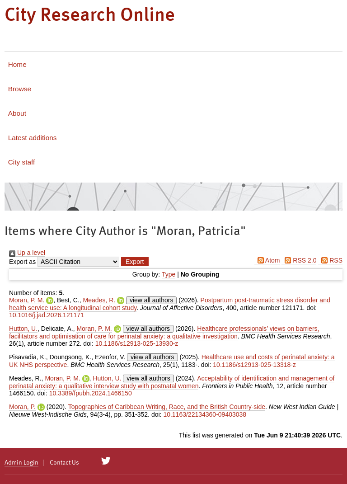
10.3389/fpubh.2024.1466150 (90, 393)
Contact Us (64, 463)
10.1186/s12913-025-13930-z (136, 343)
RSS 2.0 (298, 260)
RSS (330, 260)
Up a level (27, 252)
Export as (22, 261)
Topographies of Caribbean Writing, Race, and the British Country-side (166, 406)
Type (168, 274)
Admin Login (21, 463)
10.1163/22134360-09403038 (204, 414)
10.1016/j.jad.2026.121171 (46, 315)
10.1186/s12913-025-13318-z (254, 364)
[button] (134, 261)
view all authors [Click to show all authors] (152, 300)
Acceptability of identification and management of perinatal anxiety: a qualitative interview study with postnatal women (171, 382)
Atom (267, 260)
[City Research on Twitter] (106, 461)
